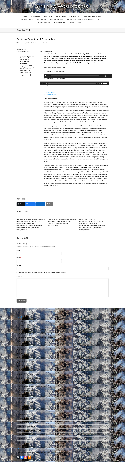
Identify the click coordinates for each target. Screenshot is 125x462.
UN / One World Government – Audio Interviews (33, 434)
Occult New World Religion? (27, 390)
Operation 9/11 (23, 394)
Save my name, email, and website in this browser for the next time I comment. (42, 272)
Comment (20, 277)
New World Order (24, 358)
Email (19, 257)
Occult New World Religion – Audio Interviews (32, 386)
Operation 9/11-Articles (26, 398)
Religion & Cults (23, 406)
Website (19, 265)
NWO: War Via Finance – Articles (29, 374)
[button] (87, 22)
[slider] (75, 75)
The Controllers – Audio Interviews (29, 422)
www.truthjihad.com (49, 92)
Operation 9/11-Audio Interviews (28, 402)
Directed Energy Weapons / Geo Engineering (32, 329)
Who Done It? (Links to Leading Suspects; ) (31, 219)
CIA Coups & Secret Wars (26, 321)
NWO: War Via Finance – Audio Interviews (31, 378)
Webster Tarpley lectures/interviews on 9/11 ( (62, 219)
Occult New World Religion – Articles (30, 382)
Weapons (21, 442)
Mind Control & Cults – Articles (28, 350)
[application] (78, 76)
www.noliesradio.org (50, 94)
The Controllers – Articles (26, 418)
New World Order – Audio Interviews (30, 366)
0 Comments (48, 43)
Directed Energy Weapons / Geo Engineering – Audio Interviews (38, 337)
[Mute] (105, 76)
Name (19, 250)
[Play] (46, 76)
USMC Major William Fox (87, 219)
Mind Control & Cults (25, 346)
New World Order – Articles (27, 362)
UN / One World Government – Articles (30, 430)
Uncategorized (23, 438)
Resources (22, 410)
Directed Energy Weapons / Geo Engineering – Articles (35, 333)
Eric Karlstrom (37, 43)
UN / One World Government (27, 426)
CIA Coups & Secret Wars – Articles (29, 325)
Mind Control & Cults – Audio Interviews (31, 354)
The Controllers (23, 414)
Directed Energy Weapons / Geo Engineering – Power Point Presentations (41, 342)
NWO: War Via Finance (26, 370)
